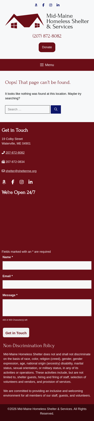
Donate (47, 47)
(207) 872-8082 (47, 36)
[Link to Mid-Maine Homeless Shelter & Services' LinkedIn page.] (30, 182)
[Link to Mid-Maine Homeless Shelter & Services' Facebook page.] (43, 5)
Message (10, 295)
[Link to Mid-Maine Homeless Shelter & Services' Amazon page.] (36, 5)
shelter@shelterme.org (21, 171)
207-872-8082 (15, 152)
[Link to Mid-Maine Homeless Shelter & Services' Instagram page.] (50, 5)
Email (8, 276)
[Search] (56, 109)
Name (8, 257)
